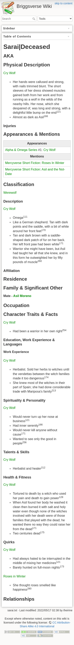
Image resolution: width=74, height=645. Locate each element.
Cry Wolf (9, 73)
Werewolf (9, 192)
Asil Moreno (22, 296)
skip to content (63, 3)
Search (34, 18)
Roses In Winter (53, 163)
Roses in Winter (14, 576)
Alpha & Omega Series (21, 150)
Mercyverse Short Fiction (22, 163)
